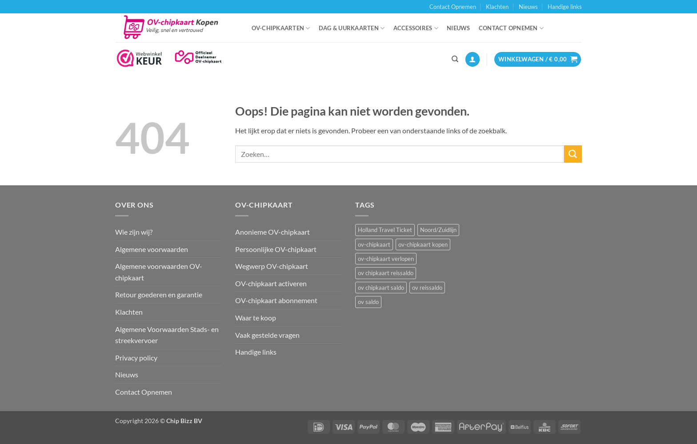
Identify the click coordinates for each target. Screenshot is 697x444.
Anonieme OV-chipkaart (272, 232)
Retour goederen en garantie (158, 294)
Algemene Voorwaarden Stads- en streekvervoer (167, 335)
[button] (472, 59)
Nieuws (528, 6)
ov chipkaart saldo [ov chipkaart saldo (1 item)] (381, 287)
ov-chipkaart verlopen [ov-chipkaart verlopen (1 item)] (386, 258)
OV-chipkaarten (281, 28)
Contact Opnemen (452, 6)
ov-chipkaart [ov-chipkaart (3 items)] (374, 244)
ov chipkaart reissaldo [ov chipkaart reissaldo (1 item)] (385, 272)
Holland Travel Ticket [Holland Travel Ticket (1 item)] (385, 229)
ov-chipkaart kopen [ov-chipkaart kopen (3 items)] (423, 244)
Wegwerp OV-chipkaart (271, 266)
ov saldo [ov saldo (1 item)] (368, 301)
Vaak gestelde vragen (267, 335)
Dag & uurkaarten (352, 28)
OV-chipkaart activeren (271, 283)
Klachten (497, 6)
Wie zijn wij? (133, 232)
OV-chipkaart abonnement (276, 300)
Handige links (565, 6)
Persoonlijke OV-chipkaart (275, 249)
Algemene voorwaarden (151, 249)
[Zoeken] (455, 59)
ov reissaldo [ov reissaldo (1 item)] (427, 287)
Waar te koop (255, 317)
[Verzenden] (573, 154)
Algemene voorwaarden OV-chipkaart (158, 272)
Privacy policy (136, 357)
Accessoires (415, 28)
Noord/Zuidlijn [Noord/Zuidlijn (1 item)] (438, 229)
